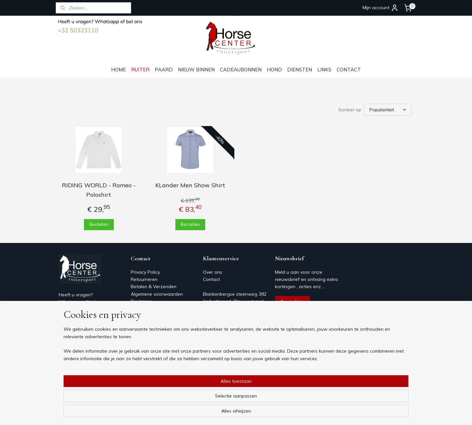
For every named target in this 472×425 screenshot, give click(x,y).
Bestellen (98, 224)
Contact (139, 309)
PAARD (164, 69)
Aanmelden (292, 302)
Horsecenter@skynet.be (84, 331)
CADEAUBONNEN (241, 69)
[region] (193, 399)
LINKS (324, 69)
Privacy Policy (145, 272)
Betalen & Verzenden (153, 286)
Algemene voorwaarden (157, 294)
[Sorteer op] (387, 109)
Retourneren (144, 279)
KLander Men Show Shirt (190, 185)
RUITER (140, 69)
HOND (274, 69)
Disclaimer (141, 301)
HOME (118, 69)
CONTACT (349, 69)
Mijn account (381, 8)
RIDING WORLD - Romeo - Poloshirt (99, 189)
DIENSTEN (299, 69)
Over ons (140, 316)
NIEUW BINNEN (196, 69)
